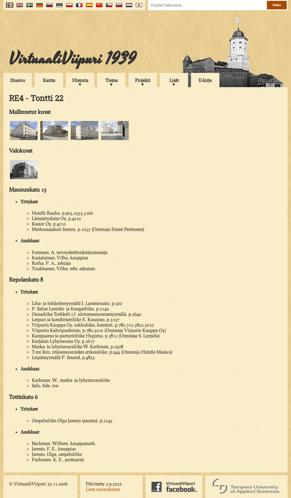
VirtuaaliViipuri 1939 (72, 58)
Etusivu (17, 80)
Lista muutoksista (103, 489)
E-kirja (205, 80)
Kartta (49, 80)
